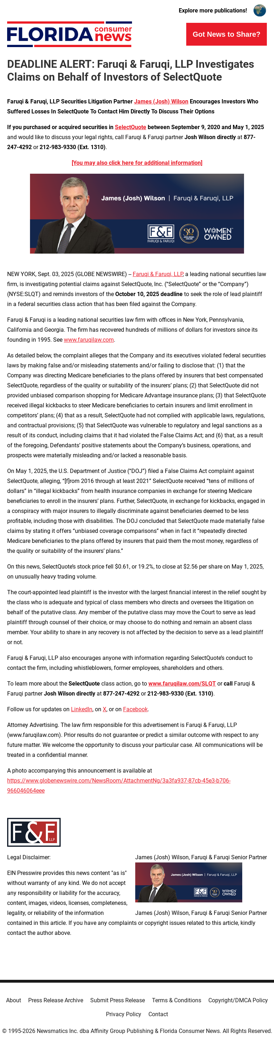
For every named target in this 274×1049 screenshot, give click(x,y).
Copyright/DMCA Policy (238, 1000)
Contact (158, 1014)
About (13, 1000)
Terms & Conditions (176, 1000)
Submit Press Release (117, 1000)
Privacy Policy (123, 1014)
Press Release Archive (55, 1000)
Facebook (135, 709)
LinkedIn (81, 709)
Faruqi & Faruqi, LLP (158, 274)
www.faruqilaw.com (89, 339)
